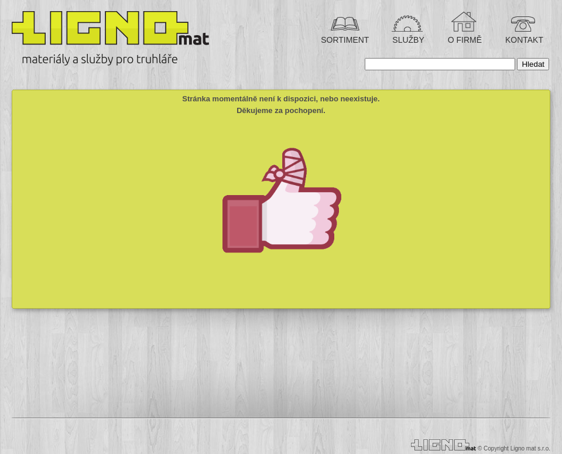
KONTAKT (523, 40)
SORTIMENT (345, 40)
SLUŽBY (407, 40)
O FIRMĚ (464, 40)
